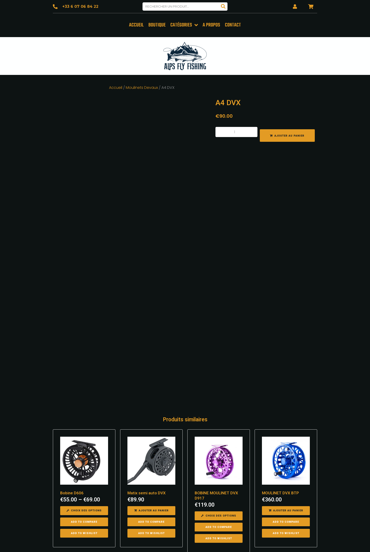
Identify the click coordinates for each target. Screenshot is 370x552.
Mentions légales (232, 542)
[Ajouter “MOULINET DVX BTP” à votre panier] (286, 410)
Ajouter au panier (289, 134)
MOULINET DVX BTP (280, 392)
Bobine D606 (72, 392)
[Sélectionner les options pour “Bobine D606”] (84, 410)
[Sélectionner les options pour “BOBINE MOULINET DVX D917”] (219, 415)
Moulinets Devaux (142, 86)
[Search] (223, 6)
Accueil (115, 86)
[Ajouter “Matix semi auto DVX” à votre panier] (151, 410)
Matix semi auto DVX (146, 392)
